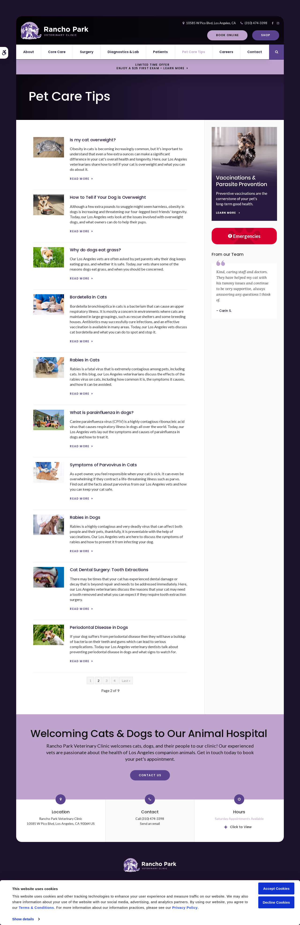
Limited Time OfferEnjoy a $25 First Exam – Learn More (150, 66)
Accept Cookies (276, 889)
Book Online (227, 35)
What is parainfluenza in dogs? (102, 412)
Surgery (86, 52)
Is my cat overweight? (93, 140)
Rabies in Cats (84, 360)
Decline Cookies (276, 902)
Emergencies (244, 236)
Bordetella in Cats (88, 297)
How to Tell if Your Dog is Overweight (108, 197)
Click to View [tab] (241, 827)
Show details (23, 919)
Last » (126, 681)
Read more (79, 179)
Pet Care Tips (193, 52)
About (28, 52)
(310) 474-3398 (256, 23)
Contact (254, 52)
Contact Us (150, 775)
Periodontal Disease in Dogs (99, 627)
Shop (265, 35)
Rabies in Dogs (85, 517)
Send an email (150, 824)
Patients (160, 52)
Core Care (57, 52)
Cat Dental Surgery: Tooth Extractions (109, 570)
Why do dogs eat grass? (95, 250)
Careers (226, 52)
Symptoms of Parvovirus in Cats (103, 465)
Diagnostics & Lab (123, 52)
